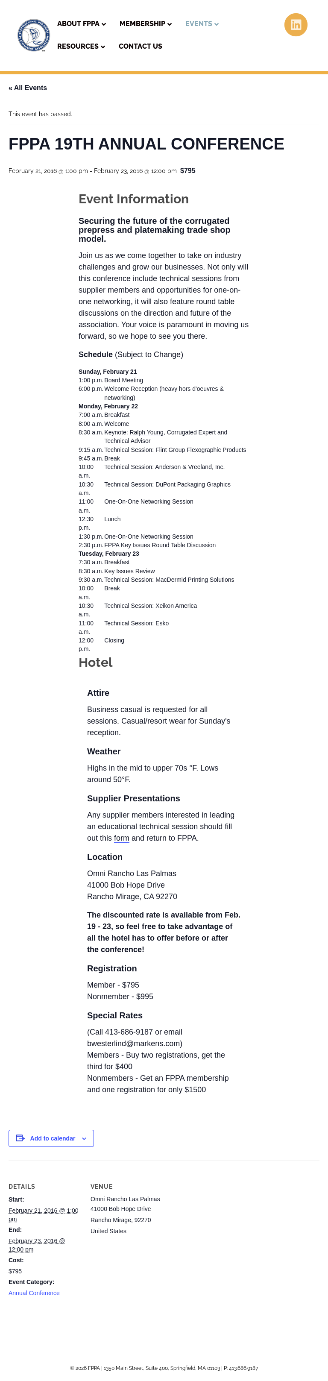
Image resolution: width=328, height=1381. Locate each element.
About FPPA (78, 24)
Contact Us (140, 46)
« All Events (28, 87)
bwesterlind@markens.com (133, 1043)
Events (198, 24)
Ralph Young (146, 432)
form (121, 838)
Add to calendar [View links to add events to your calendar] (53, 1138)
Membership (142, 24)
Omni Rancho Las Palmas (131, 873)
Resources (78, 46)
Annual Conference (34, 1293)
